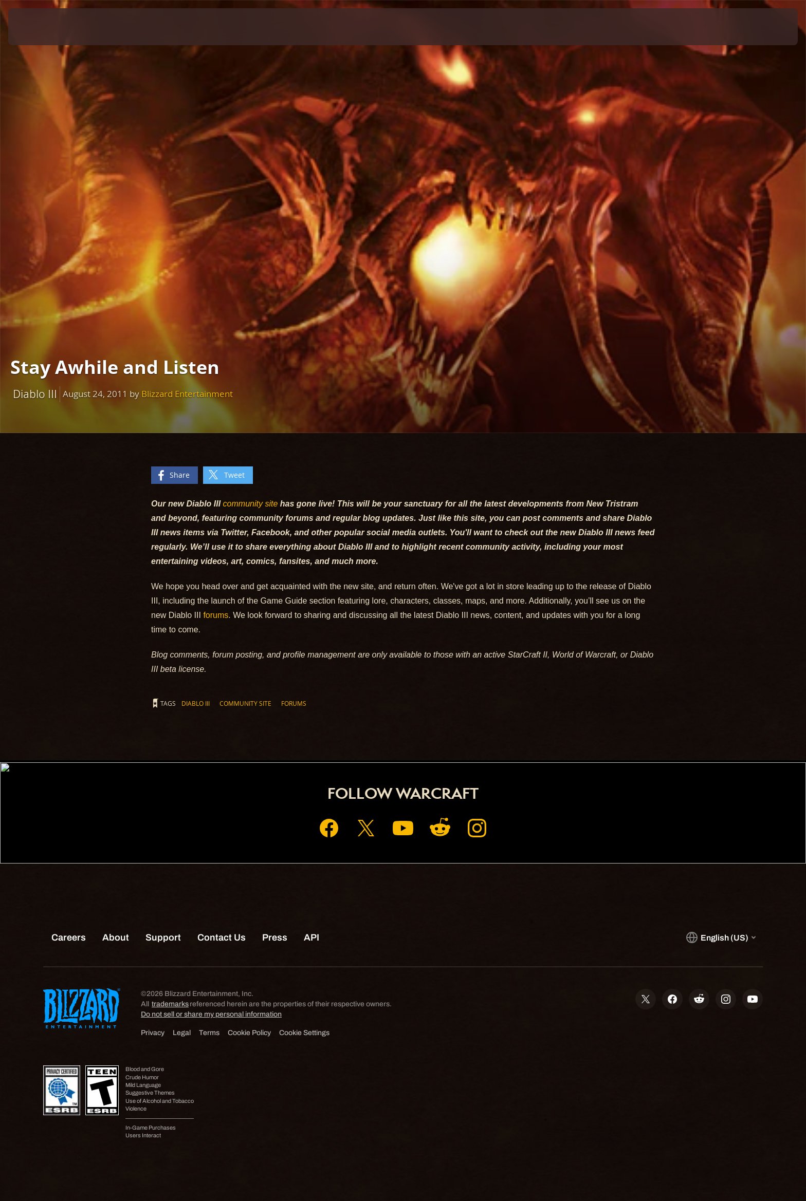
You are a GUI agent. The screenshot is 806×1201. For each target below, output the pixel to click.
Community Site (245, 703)
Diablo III (195, 703)
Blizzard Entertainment (187, 394)
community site (250, 503)
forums (215, 615)
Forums (293, 703)
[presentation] (46, 26)
